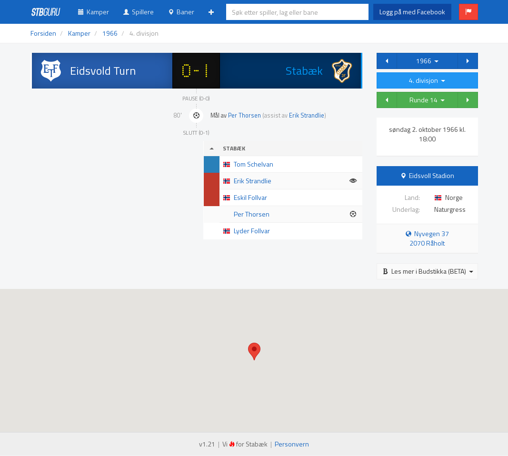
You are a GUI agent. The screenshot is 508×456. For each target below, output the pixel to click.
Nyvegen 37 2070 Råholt (427, 238)
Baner (181, 12)
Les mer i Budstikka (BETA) (428, 271)
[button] (468, 12)
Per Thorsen (244, 115)
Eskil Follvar (250, 197)
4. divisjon (427, 80)
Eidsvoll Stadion (431, 175)
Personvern (292, 444)
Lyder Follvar (252, 231)
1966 (427, 61)
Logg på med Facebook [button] (412, 12)
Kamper (93, 12)
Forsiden (43, 33)
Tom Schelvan (253, 164)
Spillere (138, 12)
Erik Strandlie (306, 115)
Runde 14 (427, 100)
